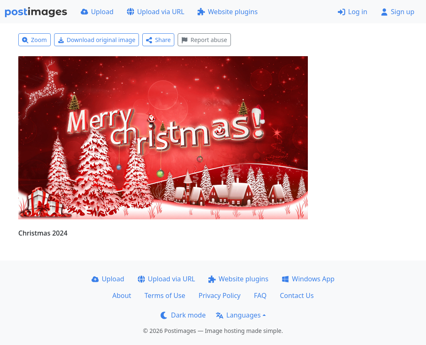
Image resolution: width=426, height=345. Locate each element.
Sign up (397, 11)
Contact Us (297, 295)
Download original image (97, 40)
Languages (238, 315)
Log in (352, 11)
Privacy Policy (219, 295)
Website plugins (228, 11)
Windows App (308, 278)
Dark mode (183, 315)
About (121, 295)
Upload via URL (155, 11)
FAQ (260, 295)
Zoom (34, 40)
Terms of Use (164, 295)
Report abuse (204, 40)
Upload (97, 11)
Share (158, 40)
